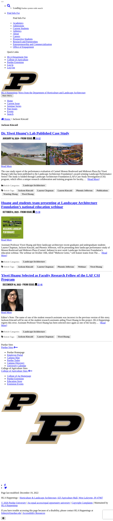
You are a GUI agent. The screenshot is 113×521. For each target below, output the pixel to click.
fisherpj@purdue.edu (11, 513)
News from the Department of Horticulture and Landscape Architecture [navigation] (51, 92)
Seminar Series (14, 106)
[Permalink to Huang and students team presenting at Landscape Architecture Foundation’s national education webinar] (56, 239)
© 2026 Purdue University (13, 503)
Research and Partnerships (25, 41)
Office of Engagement (23, 47)
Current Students (21, 28)
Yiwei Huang (28, 194)
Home (10, 101)
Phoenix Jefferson (84, 190)
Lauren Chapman (45, 190)
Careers (16, 36)
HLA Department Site (17, 57)
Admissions (18, 25)
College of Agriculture (17, 59)
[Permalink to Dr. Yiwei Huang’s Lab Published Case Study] (56, 165)
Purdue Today (13, 360)
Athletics (17, 31)
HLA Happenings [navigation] (9, 92)
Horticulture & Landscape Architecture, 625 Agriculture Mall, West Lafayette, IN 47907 (61, 498)
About (16, 33)
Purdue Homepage (16, 352)
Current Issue (13, 103)
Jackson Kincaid (25, 190)
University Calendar (16, 365)
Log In (10, 65)
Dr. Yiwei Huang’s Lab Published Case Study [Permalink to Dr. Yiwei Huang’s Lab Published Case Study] (35, 133)
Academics (18, 23)
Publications (102, 190)
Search (10, 114)
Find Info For (13, 13)
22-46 (40, 284)
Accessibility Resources (34, 513)
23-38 (37, 212)
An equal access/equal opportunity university (49, 503)
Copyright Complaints (82, 503)
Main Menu (7, 95)
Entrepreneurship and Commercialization (32, 44)
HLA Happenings (9, 505)
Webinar (82, 267)
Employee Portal (15, 355)
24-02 (38, 138)
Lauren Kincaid (65, 190)
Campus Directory (15, 363)
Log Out (11, 67)
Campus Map (13, 357)
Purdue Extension (15, 62)
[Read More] (93, 179)
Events (10, 111)
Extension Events (15, 384)
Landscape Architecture (34, 185)
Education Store (14, 381)
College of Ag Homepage (19, 376)
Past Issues (12, 109)
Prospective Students (23, 39)
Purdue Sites (9, 347)
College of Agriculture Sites (16, 371)
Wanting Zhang (10, 194)
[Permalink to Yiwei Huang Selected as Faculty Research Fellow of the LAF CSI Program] (56, 311)
